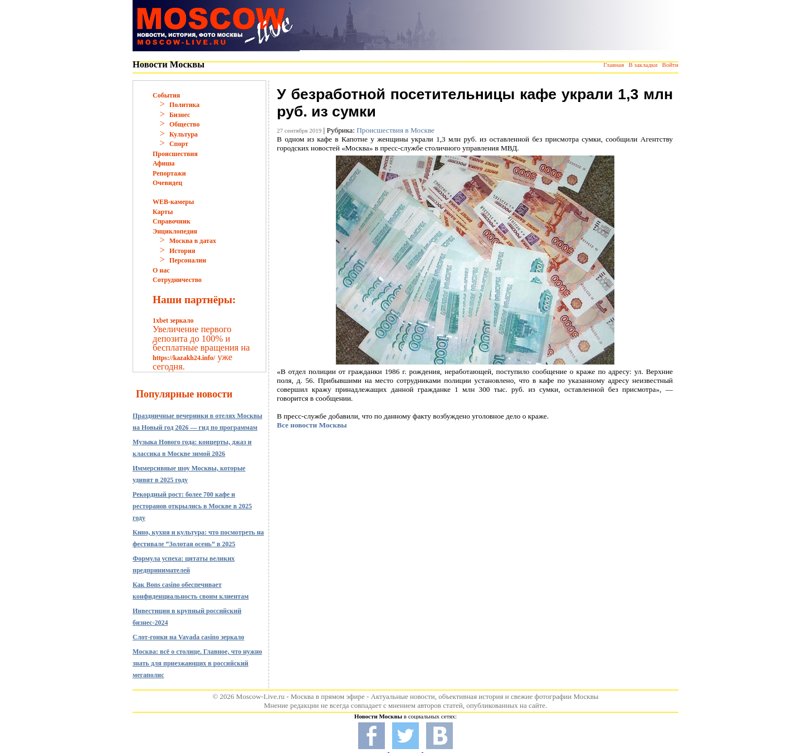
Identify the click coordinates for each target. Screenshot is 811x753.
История (182, 251)
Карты (163, 212)
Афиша (164, 163)
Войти (670, 64)
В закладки (642, 64)
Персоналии (187, 260)
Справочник (171, 221)
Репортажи (169, 173)
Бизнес (179, 115)
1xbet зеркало (173, 320)
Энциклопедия (175, 231)
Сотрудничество (177, 280)
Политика (184, 105)
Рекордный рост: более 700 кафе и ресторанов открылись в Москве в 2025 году (192, 506)
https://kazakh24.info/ (184, 358)
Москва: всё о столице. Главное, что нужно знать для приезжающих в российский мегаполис (197, 663)
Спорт (178, 144)
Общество (184, 124)
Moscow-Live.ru (260, 696)
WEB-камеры (173, 202)
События (166, 95)
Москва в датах (192, 241)
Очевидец (167, 183)
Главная (613, 64)
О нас (161, 270)
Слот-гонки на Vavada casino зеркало (189, 637)
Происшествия (175, 154)
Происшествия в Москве (395, 130)
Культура (183, 134)
